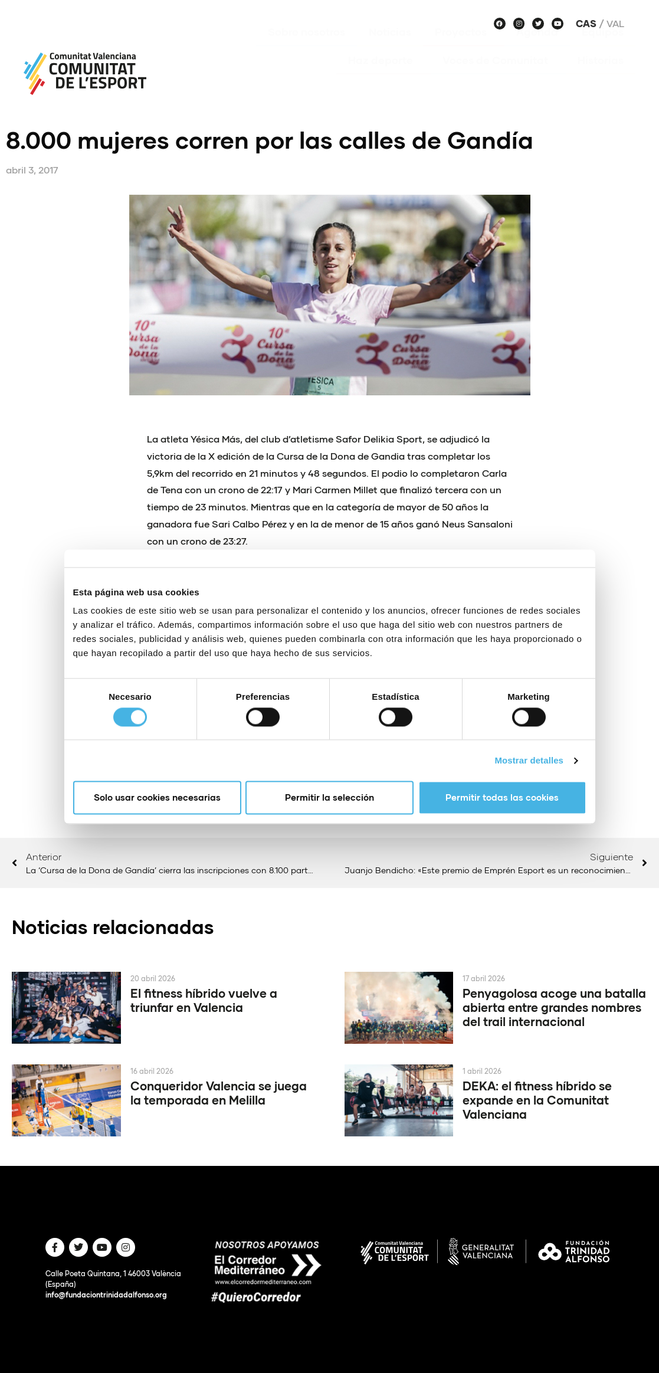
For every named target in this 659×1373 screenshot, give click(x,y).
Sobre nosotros (306, 48)
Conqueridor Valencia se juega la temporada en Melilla (218, 1093)
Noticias (390, 48)
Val (615, 23)
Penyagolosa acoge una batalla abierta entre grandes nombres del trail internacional (554, 1007)
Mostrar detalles (528, 760)
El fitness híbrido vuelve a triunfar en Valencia (203, 1000)
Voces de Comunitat (498, 77)
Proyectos (464, 48)
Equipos (603, 48)
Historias (601, 77)
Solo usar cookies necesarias (157, 797)
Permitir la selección (329, 797)
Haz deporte (383, 77)
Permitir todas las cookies (502, 797)
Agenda (537, 48)
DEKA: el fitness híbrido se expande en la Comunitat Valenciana (537, 1100)
